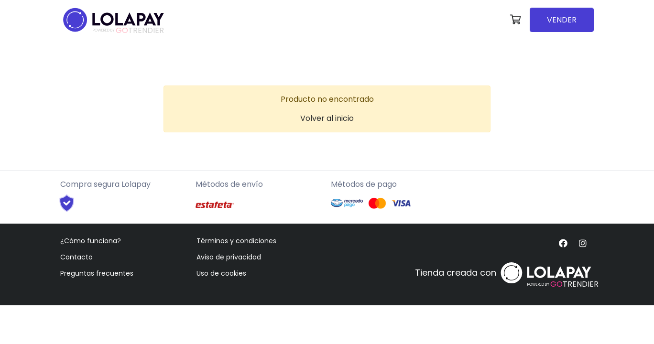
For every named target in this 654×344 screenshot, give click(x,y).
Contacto (76, 257)
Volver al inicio (327, 118)
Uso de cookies (221, 273)
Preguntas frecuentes (96, 273)
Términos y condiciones (236, 241)
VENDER (562, 19)
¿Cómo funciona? (90, 241)
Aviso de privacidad (228, 257)
